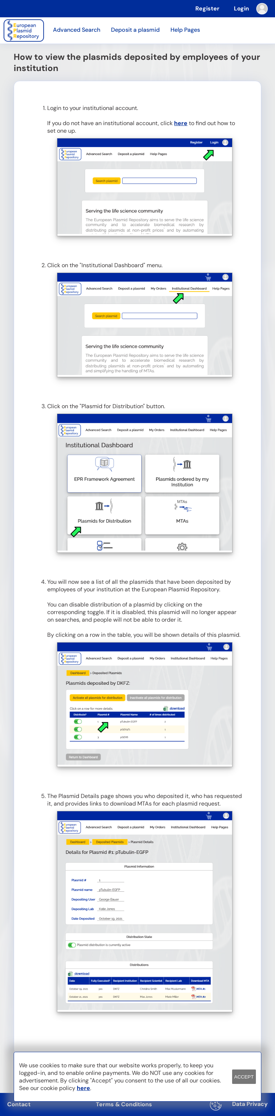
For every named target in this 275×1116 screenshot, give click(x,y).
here (180, 123)
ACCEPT (244, 1077)
